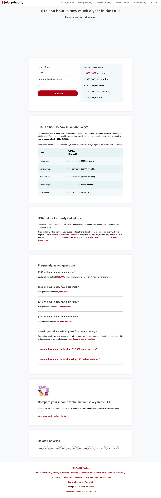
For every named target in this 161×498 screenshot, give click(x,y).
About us (92, 491)
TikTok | (75, 468)
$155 (46, 240)
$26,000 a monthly (64, 321)
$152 (92, 238)
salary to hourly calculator (64, 235)
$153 (104, 238)
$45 (68, 448)
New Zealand (100, 477)
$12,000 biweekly (63, 306)
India (109, 477)
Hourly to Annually (139, 3)
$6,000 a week (62, 292)
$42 (51, 448)
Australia (89, 477)
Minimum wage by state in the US (52, 416)
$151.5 (86, 238)
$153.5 (109, 238)
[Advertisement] (80, 37)
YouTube (85, 468)
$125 (102, 448)
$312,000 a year (62, 277)
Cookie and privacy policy (76, 491)
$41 (46, 448)
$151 (81, 238)
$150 (115, 448)
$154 (115, 238)
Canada (58, 477)
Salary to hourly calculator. (84, 339)
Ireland (81, 477)
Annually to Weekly (122, 3)
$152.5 (98, 238)
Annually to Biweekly (103, 3)
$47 (79, 448)
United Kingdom (70, 477)
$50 (96, 448)
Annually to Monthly (85, 3)
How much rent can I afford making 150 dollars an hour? (69, 359)
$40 (40, 448)
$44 (62, 448)
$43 (57, 448)
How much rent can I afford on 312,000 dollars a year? (67, 349)
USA (52, 477)
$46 (74, 448)
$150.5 (75, 238)
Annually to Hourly (67, 3)
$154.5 (40, 240)
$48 (85, 448)
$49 (91, 448)
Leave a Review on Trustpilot (80, 482)
